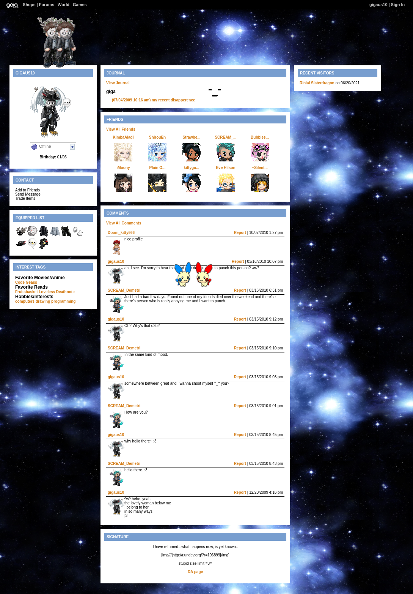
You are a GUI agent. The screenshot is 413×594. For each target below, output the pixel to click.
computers (25, 301)
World (63, 4)
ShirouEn (157, 137)
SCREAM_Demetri (124, 290)
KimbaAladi (123, 137)
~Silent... (259, 168)
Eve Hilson (225, 168)
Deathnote (65, 292)
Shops (29, 4)
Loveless (47, 292)
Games (80, 4)
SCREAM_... (225, 137)
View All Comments (123, 223)
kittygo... (191, 168)
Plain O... (157, 168)
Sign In (398, 4)
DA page (195, 572)
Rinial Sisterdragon (317, 83)
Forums (46, 4)
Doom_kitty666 (121, 233)
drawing (43, 301)
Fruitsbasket (26, 292)
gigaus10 (378, 4)
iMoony (123, 168)
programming (63, 301)
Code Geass (26, 282)
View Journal (118, 83)
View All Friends (120, 129)
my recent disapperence (153, 100)
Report (240, 233)
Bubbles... (260, 137)
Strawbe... (191, 137)
